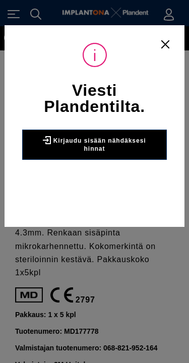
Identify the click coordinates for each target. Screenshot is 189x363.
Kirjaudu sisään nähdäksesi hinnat (94, 144)
